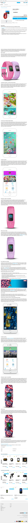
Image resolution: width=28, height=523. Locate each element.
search (26, 4)
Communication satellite (3, 507)
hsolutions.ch (26, 517)
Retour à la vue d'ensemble (4, 7)
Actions (1, 510)
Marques (6, 0)
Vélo (1, 506)
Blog (3, 0)
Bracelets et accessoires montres (7, 6)
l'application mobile (12, 290)
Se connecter (18, 2)
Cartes (1, 509)
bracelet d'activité (22, 288)
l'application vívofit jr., (15, 263)
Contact (1, 0)
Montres (2, 6)
